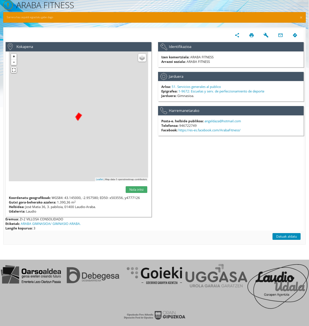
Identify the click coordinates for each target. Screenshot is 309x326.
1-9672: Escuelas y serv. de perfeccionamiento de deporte (221, 91)
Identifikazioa (180, 46)
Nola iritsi (136, 189)
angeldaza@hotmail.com (222, 121)
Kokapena (24, 46)
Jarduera (176, 76)
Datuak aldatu (286, 236)
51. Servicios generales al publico (196, 86)
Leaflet (99, 179)
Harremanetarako (184, 110)
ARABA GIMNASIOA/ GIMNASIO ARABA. (51, 223)
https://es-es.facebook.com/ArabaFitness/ (209, 130)
